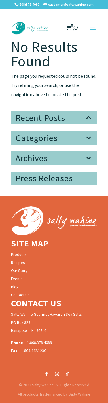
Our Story (19, 270)
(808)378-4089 (28, 4)
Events (17, 278)
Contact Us (20, 294)
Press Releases (44, 178)
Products (19, 254)
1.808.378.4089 (39, 342)
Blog (15, 286)
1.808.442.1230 (33, 350)
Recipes (18, 262)
